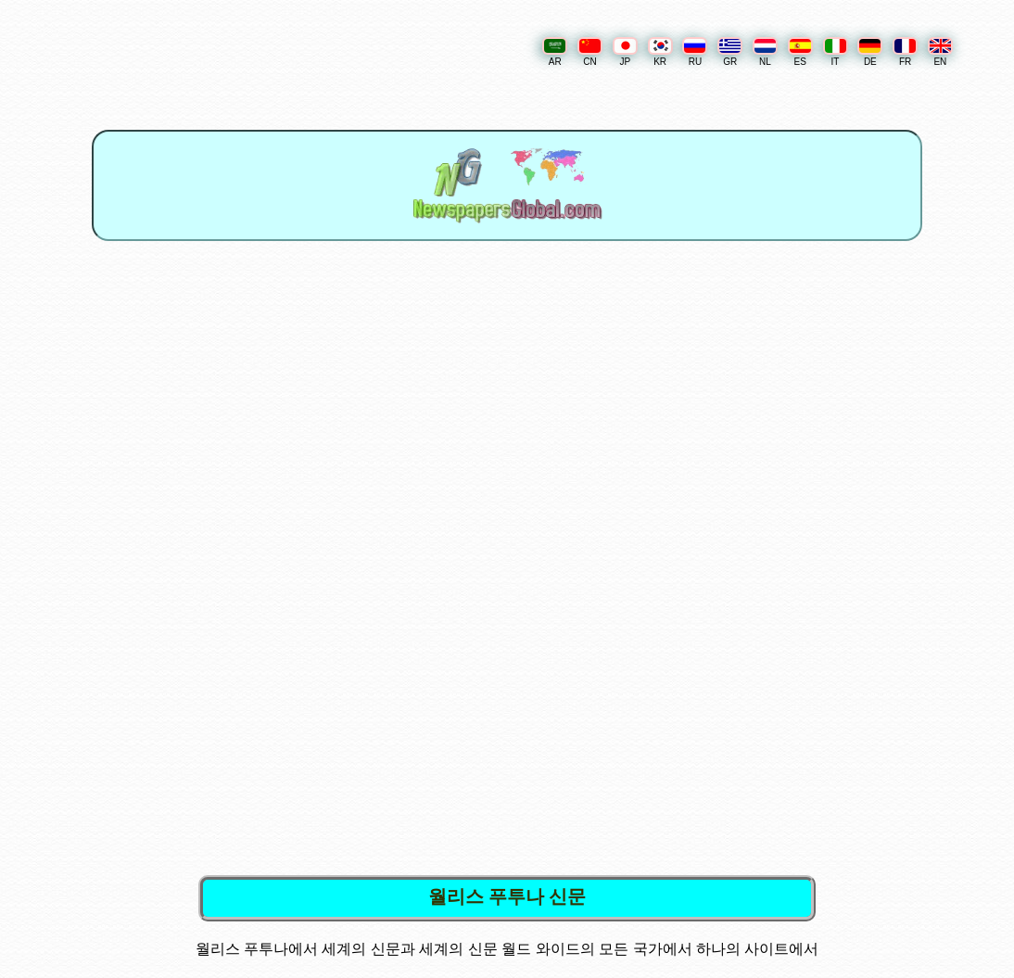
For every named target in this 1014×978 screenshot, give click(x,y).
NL (765, 52)
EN (940, 52)
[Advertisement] (510, 413)
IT (835, 52)
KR (660, 52)
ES (800, 52)
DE (869, 52)
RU (694, 52)
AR (554, 52)
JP (625, 52)
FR (905, 52)
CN (589, 52)
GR (729, 52)
